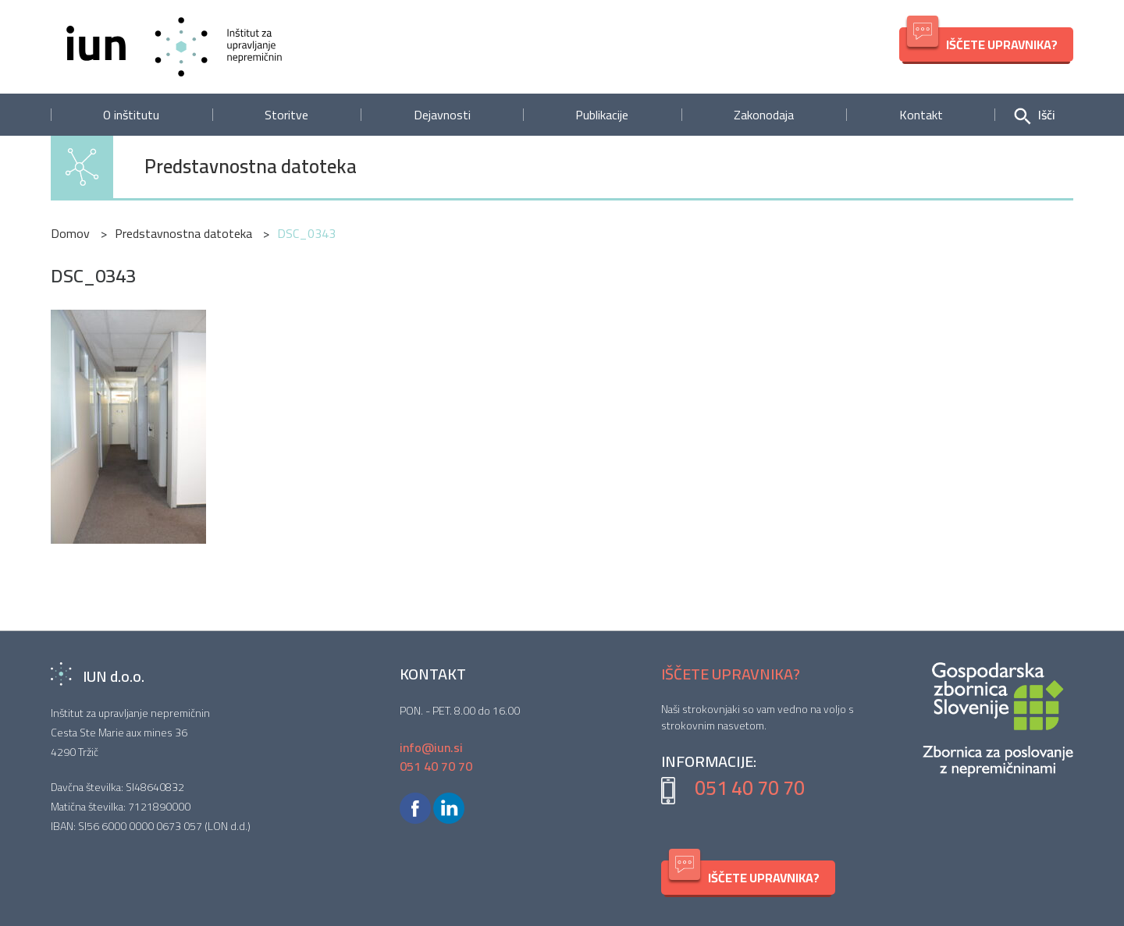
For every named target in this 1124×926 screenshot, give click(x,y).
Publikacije (601, 114)
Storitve (286, 114)
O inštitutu (131, 114)
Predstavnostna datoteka (250, 167)
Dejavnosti (442, 114)
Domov (70, 233)
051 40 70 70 (750, 787)
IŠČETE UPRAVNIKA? (982, 41)
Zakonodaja (764, 114)
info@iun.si (431, 747)
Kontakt (921, 114)
